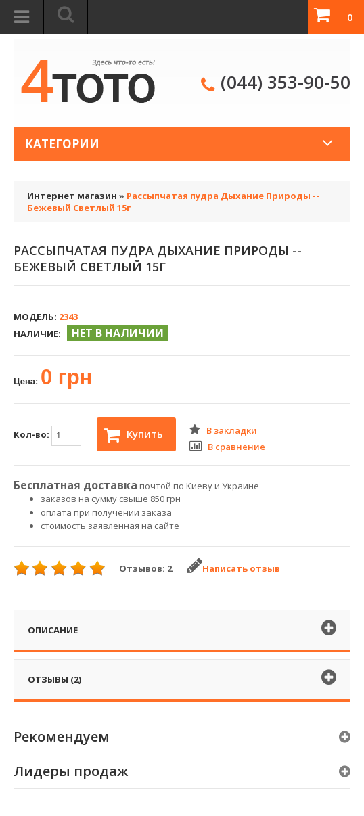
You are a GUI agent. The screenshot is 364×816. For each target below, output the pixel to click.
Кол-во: (47, 436)
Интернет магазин (72, 195)
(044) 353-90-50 (285, 82)
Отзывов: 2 (145, 568)
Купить (133, 435)
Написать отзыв (233, 568)
